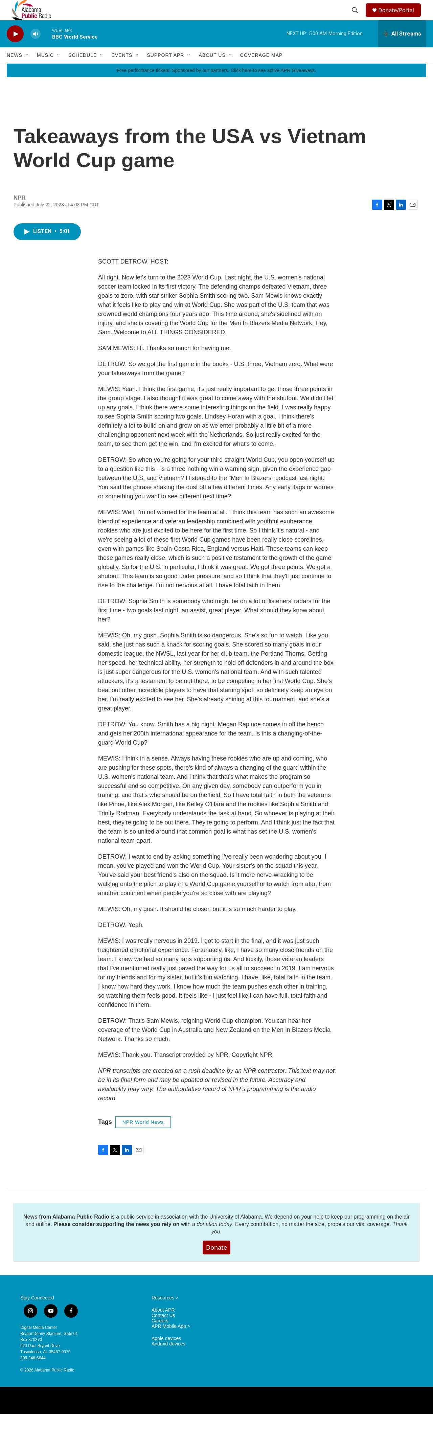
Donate (216, 1262)
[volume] (35, 49)
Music (45, 70)
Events (121, 70)
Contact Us (163, 1330)
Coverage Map (261, 70)
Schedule (82, 70)
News (14, 70)
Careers (160, 1336)
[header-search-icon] (355, 18)
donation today (214, 1239)
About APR (163, 1325)
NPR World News (143, 1137)
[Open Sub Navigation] (27, 70)
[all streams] (402, 49)
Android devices (168, 1359)
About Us (212, 70)
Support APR (165, 70)
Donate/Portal (399, 17)
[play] (15, 49)
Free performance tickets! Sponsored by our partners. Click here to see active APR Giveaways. (216, 85)
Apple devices (166, 1353)
